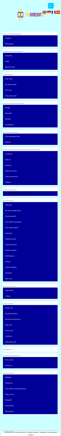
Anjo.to (8, 159)
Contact (30, 435)
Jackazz (8, 261)
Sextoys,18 (9, 330)
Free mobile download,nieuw (15, 389)
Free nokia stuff (10, 96)
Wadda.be (8, 336)
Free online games (11, 227)
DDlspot (8, 377)
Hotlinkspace (10, 256)
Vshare (7, 296)
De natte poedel (10, 84)
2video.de (8, 154)
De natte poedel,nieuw (13, 210)
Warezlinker (9, 406)
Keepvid (8, 165)
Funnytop (8, 233)
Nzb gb (7, 142)
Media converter (11, 171)
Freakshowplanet (11, 313)
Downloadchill (10, 216)
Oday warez (9, 394)
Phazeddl (8, 113)
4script (7, 107)
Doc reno (8, 90)
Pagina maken (33, 432)
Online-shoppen (11, 267)
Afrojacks (8, 56)
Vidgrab (8, 182)
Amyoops (8, 205)
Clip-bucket (9, 290)
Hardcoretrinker (11, 250)
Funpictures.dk (10, 239)
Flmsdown (9, 383)
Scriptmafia (9, 124)
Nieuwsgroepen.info (12, 136)
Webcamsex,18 (10, 342)
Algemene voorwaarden (48, 432)
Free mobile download (13, 222)
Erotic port (9, 308)
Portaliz (8, 119)
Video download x (11, 176)
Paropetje (8, 273)
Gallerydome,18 (11, 244)
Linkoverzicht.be (20, 432)
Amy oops (9, 79)
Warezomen (9, 411)
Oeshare (8, 38)
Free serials (9, 360)
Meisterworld (10, 67)
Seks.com (8, 278)
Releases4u (9, 44)
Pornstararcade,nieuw (13, 319)
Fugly (7, 61)
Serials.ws (9, 365)
